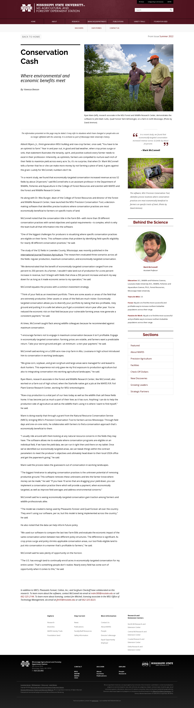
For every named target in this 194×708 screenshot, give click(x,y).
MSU (76, 671)
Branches (51, 627)
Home (33, 21)
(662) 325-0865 (39, 670)
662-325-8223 (88, 599)
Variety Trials (139, 21)
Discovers (79, 28)
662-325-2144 (27, 596)
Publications (118, 21)
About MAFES (137, 352)
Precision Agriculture (141, 358)
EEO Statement (36, 685)
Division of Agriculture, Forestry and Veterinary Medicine (37, 690)
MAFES (76, 676)
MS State (141, 2)
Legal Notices (53, 685)
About (54, 21)
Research (75, 21)
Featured (135, 345)
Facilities (135, 365)
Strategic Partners (140, 391)
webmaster (95, 701)
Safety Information (81, 635)
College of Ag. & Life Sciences (155, 2)
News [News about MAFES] (76, 622)
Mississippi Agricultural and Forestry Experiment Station (47, 687)
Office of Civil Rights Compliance (162, 691)
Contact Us (114, 28)
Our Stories (96, 28)
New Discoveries (139, 378)
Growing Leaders (139, 384)
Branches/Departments (97, 21)
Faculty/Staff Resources (83, 631)
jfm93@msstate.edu (65, 599)
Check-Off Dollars (139, 371)
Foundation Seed (160, 21)
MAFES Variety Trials (54, 631)
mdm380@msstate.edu (102, 593)
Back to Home (31, 36)
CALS (76, 678)
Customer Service (26, 685)
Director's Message (108, 635)
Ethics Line (45, 685)
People (103, 631)
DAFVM (169, 2)
